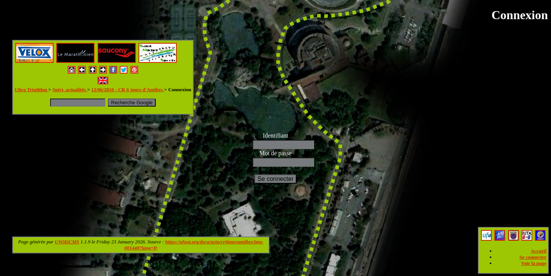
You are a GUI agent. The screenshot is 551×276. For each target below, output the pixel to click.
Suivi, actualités (69, 89)
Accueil (538, 251)
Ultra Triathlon (31, 89)
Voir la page (533, 263)
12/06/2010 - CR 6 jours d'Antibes (127, 89)
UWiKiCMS (67, 242)
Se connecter (533, 257)
